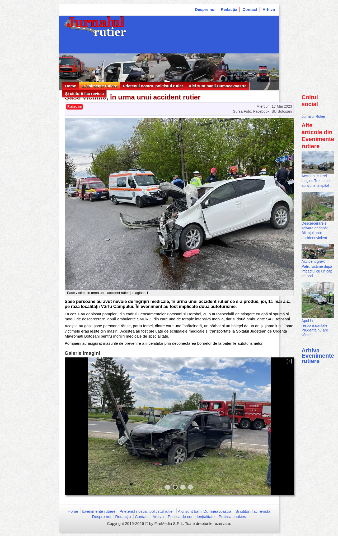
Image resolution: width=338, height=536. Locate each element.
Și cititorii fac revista (84, 93)
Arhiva (268, 9)
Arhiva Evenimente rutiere (318, 355)
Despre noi (205, 9)
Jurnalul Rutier (313, 116)
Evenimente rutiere (99, 86)
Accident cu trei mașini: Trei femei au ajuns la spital (316, 181)
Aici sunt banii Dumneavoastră (218, 86)
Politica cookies (232, 516)
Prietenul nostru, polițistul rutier (153, 86)
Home (70, 86)
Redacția (229, 9)
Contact (249, 9)
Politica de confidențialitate (191, 516)
